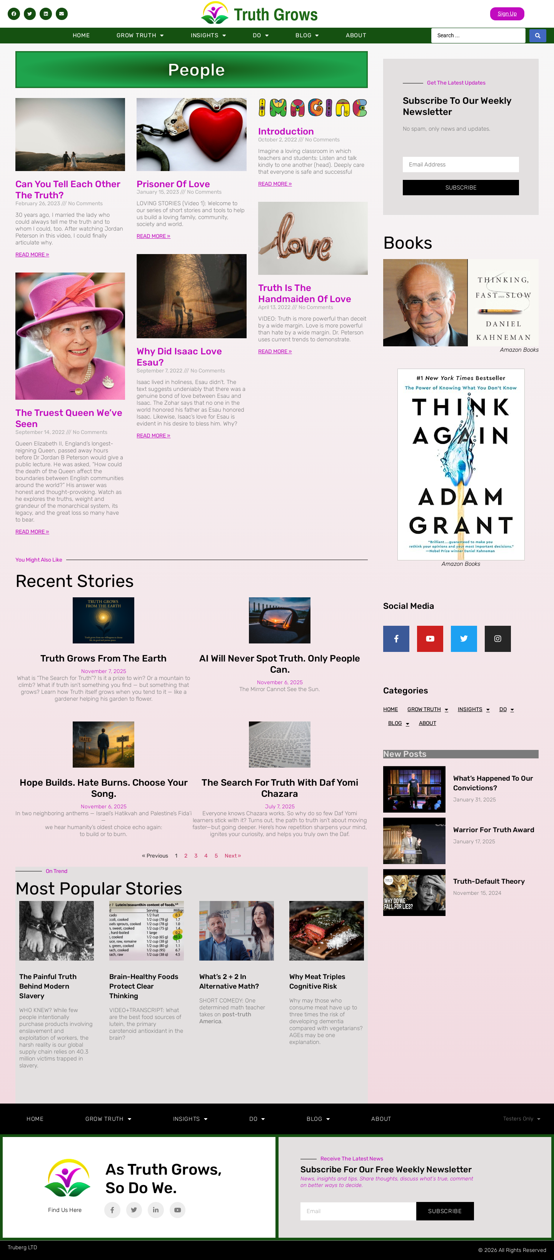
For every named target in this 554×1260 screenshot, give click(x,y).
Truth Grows (276, 14)
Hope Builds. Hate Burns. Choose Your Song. (104, 788)
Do (261, 35)
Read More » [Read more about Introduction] (275, 184)
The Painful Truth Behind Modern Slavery (48, 986)
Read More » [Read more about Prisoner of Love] (153, 236)
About (356, 35)
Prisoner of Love (173, 184)
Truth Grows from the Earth (103, 658)
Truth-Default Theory (489, 881)
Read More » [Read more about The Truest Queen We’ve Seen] (32, 532)
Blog (307, 35)
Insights (208, 35)
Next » (233, 856)
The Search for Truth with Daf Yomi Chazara (280, 788)
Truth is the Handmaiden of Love (304, 293)
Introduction (286, 131)
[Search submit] (537, 35)
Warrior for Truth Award (493, 830)
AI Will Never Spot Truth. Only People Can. (279, 664)
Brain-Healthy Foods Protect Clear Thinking (144, 986)
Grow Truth (140, 35)
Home (81, 35)
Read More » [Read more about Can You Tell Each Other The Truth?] (32, 254)
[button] (14, 14)
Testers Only (522, 1118)
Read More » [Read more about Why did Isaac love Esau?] (153, 435)
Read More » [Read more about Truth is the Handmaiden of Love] (275, 351)
